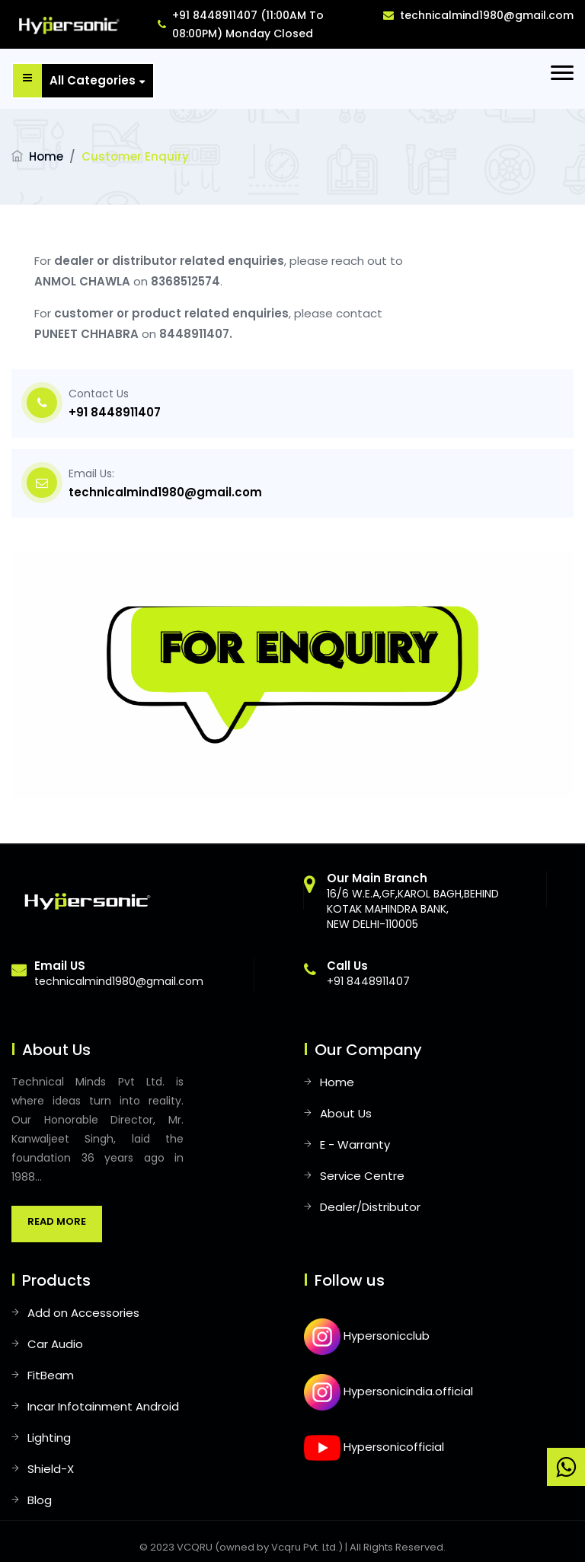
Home (46, 156)
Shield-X (50, 1469)
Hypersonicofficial (374, 1447)
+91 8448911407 (115, 412)
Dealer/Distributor (370, 1207)
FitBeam (50, 1375)
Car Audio (55, 1344)
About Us (346, 1113)
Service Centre (362, 1176)
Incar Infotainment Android (103, 1406)
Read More (56, 1221)
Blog (39, 1500)
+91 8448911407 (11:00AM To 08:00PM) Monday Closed (241, 24)
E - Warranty (355, 1144)
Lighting (49, 1438)
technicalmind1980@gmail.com (478, 15)
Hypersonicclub (367, 1336)
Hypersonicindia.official (388, 1391)
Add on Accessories (83, 1313)
